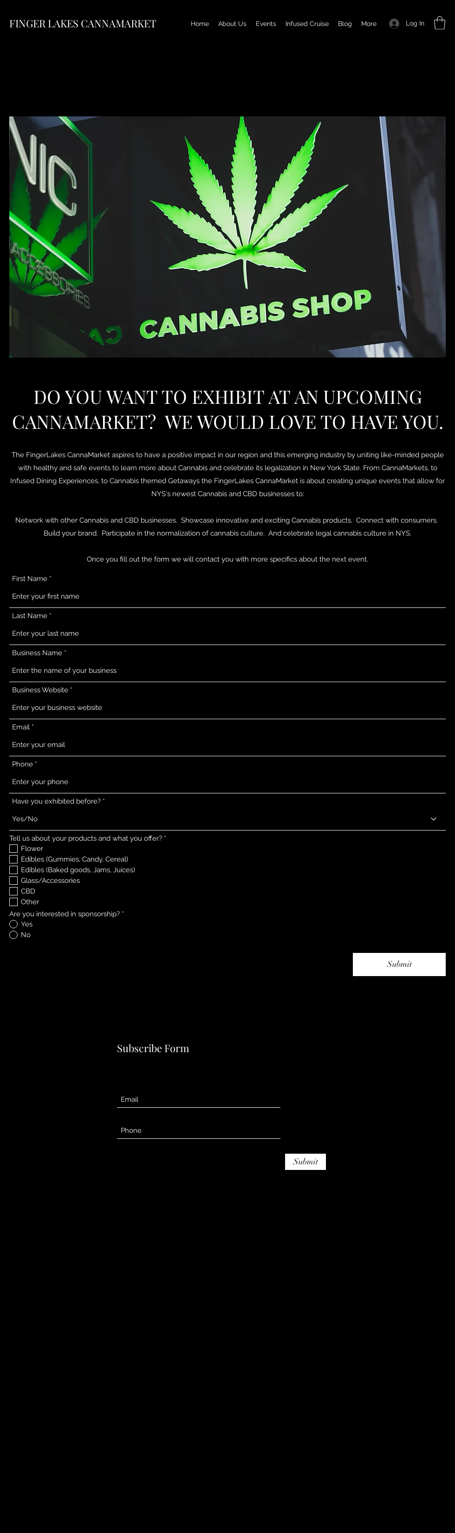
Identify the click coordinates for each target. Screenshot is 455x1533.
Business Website (40, 690)
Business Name (37, 653)
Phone (22, 764)
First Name (29, 578)
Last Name (29, 616)
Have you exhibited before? (56, 801)
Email (21, 727)
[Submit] (399, 964)
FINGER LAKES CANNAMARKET (82, 23)
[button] (439, 23)
